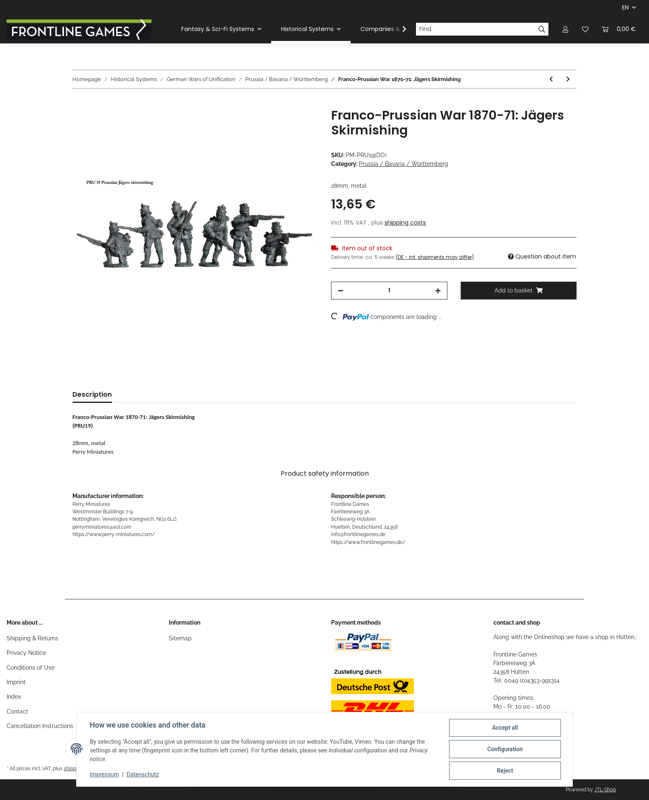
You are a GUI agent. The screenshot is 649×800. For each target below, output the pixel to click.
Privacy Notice (26, 652)
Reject (505, 770)
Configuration (504, 749)
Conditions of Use (31, 667)
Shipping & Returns (32, 638)
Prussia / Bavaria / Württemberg (403, 163)
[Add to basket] (79, 103)
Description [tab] (92, 394)
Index (14, 696)
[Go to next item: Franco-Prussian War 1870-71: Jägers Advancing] (568, 79)
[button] (565, 29)
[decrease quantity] (341, 290)
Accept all (505, 727)
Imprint (16, 682)
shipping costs (405, 222)
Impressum (104, 774)
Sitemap (180, 638)
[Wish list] (585, 29)
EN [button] (625, 7)
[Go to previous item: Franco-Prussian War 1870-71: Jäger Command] (551, 79)
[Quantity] (389, 290)
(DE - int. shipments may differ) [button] (435, 257)
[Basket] (618, 29)
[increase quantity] (438, 290)
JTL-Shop (605, 790)
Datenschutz (143, 774)
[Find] (476, 29)
